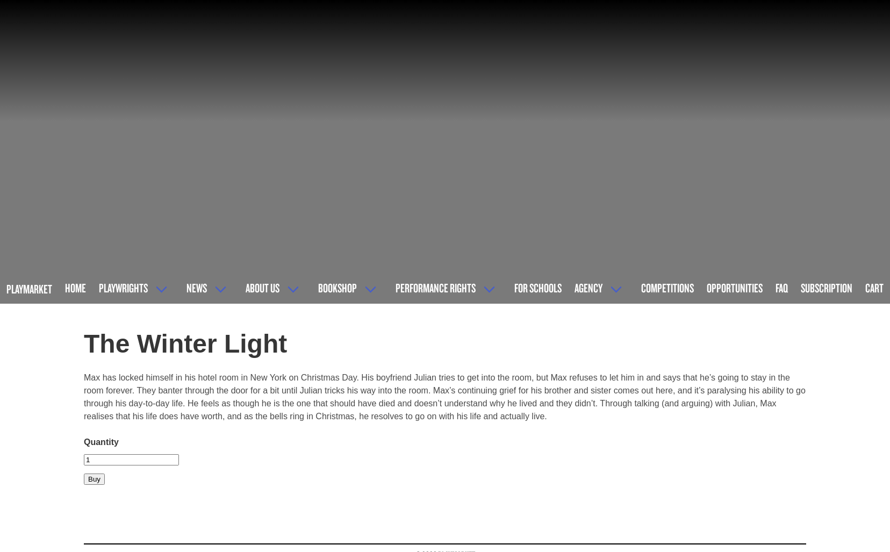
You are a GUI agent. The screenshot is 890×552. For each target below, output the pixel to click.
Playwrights (123, 288)
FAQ (782, 288)
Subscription (826, 288)
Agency (588, 288)
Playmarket (29, 289)
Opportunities (735, 288)
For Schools (538, 288)
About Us (262, 288)
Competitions (667, 288)
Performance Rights (436, 288)
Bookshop (337, 288)
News (196, 288)
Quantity (101, 442)
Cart (874, 288)
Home (75, 288)
